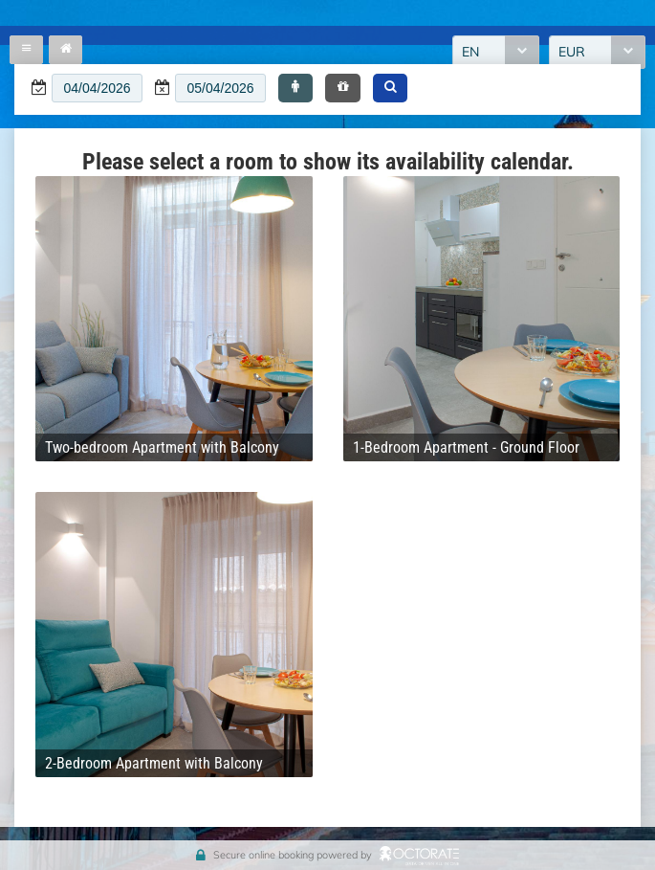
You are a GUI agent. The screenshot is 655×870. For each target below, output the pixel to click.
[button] (295, 88)
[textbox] (97, 88)
